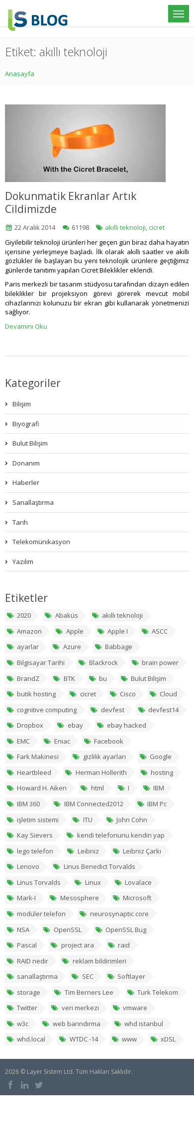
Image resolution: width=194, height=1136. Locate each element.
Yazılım (22, 561)
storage (23, 992)
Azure (66, 646)
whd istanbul (138, 1023)
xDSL (163, 1039)
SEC (82, 976)
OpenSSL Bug (120, 929)
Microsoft (131, 897)
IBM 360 (23, 803)
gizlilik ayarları (98, 756)
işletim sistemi (32, 819)
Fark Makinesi (32, 756)
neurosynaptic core (113, 913)
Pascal (21, 945)
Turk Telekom (152, 992)
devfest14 (158, 709)
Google (155, 756)
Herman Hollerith (95, 772)
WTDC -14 (78, 1039)
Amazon (24, 631)
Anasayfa (19, 73)
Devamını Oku (26, 326)
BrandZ (22, 678)
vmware (129, 1007)
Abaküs (61, 615)
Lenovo (22, 866)
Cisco (122, 693)
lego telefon (29, 851)
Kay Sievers (29, 835)
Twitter (21, 1007)
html (91, 787)
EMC (18, 741)
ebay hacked (121, 725)
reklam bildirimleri (94, 960)
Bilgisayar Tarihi (35, 662)
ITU (82, 819)
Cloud (163, 693)
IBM (153, 787)
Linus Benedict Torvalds (94, 866)
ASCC (154, 631)
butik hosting (31, 693)
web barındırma (71, 1023)
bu (98, 678)
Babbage (113, 646)
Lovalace (133, 882)
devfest (107, 709)
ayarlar (22, 646)
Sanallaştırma (33, 502)
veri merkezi (74, 1007)
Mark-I (21, 897)
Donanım (26, 463)
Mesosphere (73, 897)
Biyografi (25, 423)
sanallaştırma (32, 976)
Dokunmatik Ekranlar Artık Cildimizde (70, 202)
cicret (157, 227)
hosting (156, 772)
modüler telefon (36, 913)
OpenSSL (62, 929)
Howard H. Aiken (36, 787)
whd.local (25, 1039)
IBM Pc (152, 803)
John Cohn (126, 819)
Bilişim (21, 403)
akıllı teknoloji (125, 227)
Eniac (56, 741)
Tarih (20, 522)
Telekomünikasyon (41, 541)
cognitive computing (41, 709)
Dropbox (24, 725)
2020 (18, 615)
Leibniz (82, 851)
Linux (87, 882)
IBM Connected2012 (88, 803)
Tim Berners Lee (83, 992)
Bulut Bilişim (30, 443)
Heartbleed (28, 772)
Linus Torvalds (33, 882)
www (124, 1039)
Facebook (103, 741)
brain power (155, 662)
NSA (17, 929)
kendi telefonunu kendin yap (115, 835)
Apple (69, 631)
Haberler (25, 482)
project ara (72, 945)
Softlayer (126, 976)
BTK (64, 678)
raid (118, 945)
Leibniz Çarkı (136, 851)
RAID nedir (27, 960)
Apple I (112, 631)
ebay (70, 725)
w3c (17, 1023)
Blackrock (97, 662)
